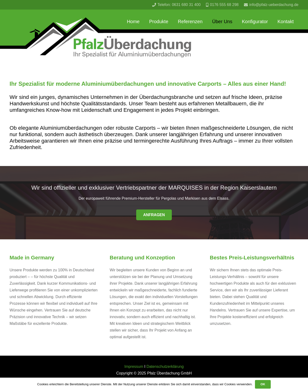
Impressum (133, 366)
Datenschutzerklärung (165, 366)
